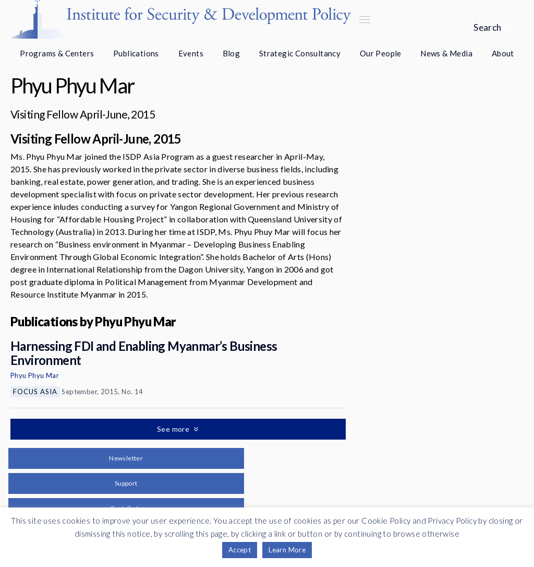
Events (190, 53)
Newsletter (126, 458)
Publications (136, 53)
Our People (381, 53)
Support (126, 483)
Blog (231, 53)
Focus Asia (35, 391)
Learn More (287, 550)
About (503, 53)
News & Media (446, 53)
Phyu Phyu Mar (34, 375)
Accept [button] (239, 550)
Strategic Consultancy (300, 53)
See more (174, 428)
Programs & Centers (57, 53)
